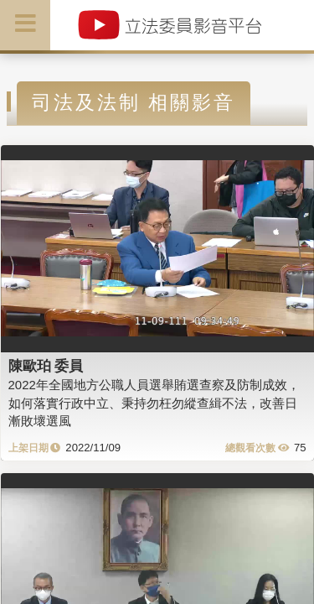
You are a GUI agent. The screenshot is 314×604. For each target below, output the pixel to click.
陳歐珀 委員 (46, 365)
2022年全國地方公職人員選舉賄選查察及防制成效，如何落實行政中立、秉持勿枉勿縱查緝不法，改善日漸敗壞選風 (154, 403)
